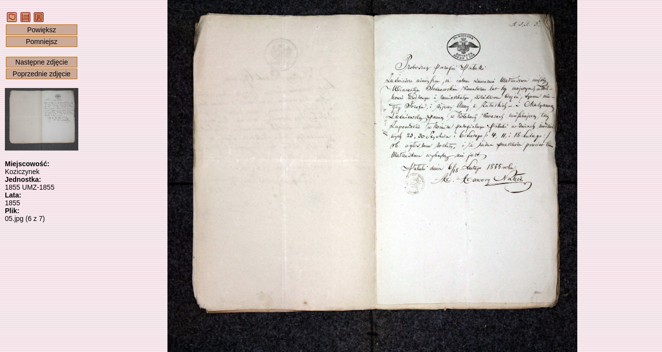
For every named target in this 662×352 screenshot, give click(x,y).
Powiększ (41, 30)
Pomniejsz (42, 41)
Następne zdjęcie (41, 62)
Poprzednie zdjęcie (42, 74)
